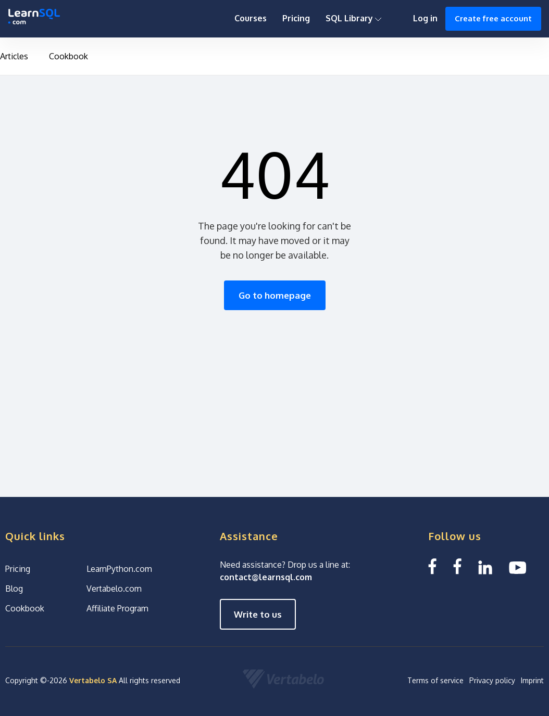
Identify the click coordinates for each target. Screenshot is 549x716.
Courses (250, 18)
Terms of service (435, 680)
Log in (425, 18)
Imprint (532, 680)
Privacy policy (492, 680)
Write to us (258, 614)
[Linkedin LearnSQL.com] (485, 566)
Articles (14, 56)
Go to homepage (275, 295)
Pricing (296, 18)
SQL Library (354, 18)
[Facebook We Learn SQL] (457, 566)
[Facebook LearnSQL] (432, 566)
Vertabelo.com (114, 588)
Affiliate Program (117, 608)
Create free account (493, 18)
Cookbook (68, 56)
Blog (14, 588)
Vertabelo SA (93, 680)
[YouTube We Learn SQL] (518, 566)
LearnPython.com (119, 569)
